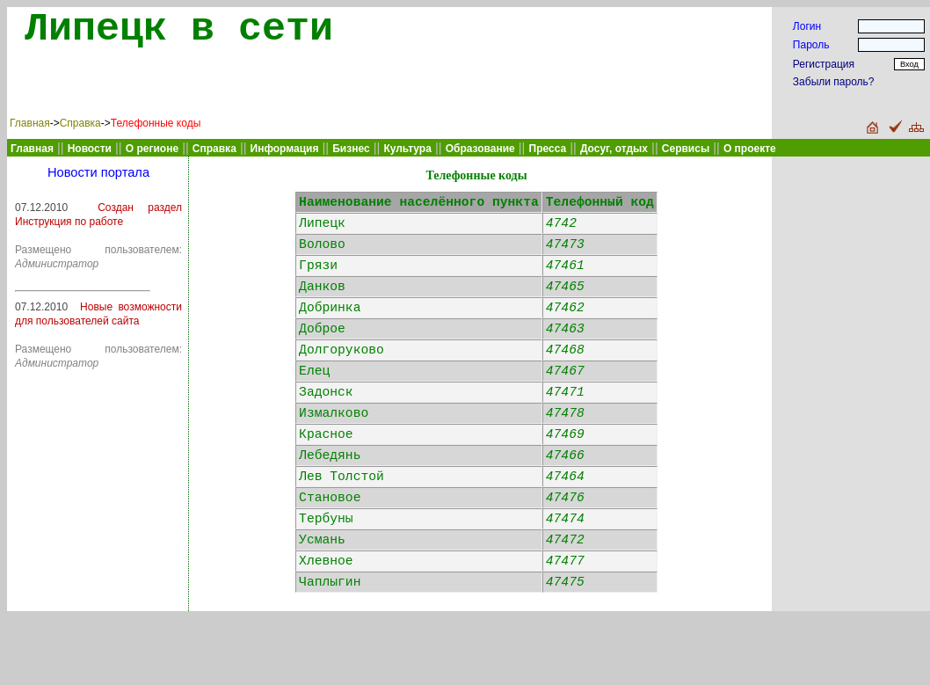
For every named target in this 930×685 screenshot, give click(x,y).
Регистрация (823, 64)
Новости (90, 148)
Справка (80, 123)
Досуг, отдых (614, 148)
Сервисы (685, 148)
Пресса (548, 148)
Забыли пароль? (834, 82)
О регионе (152, 148)
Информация (285, 148)
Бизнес (350, 148)
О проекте (749, 148)
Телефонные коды (155, 123)
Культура (407, 148)
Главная (30, 123)
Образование (480, 148)
